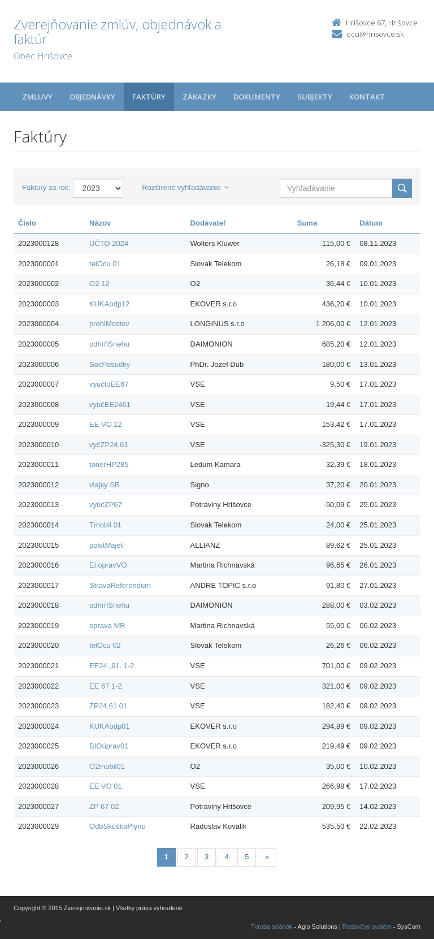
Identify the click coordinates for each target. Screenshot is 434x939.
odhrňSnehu (109, 344)
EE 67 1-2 (105, 686)
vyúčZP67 (105, 504)
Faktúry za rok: (46, 187)
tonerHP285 (108, 464)
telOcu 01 (105, 263)
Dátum (370, 223)
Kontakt (367, 97)
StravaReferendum (120, 585)
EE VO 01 (105, 786)
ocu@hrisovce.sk (374, 34)
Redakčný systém (367, 926)
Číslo (27, 223)
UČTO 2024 (108, 243)
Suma (307, 223)
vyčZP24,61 (108, 444)
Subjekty (314, 97)
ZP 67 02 (104, 806)
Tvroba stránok (271, 926)
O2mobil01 (107, 766)
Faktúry (149, 97)
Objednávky (92, 97)
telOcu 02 (105, 645)
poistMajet (106, 545)
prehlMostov (109, 323)
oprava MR (107, 625)
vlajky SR (104, 485)
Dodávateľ (208, 223)
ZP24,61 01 (108, 706)
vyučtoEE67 (108, 384)
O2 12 (99, 283)
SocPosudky (109, 364)
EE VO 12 (105, 424)
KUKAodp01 (109, 726)
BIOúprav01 (108, 746)
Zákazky (199, 97)
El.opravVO (108, 565)
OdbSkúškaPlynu (117, 826)
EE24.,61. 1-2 (111, 665)
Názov (100, 223)
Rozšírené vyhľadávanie (185, 187)
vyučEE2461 (110, 404)
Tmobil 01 (105, 525)
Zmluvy (37, 97)
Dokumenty (256, 97)
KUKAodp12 (109, 304)
